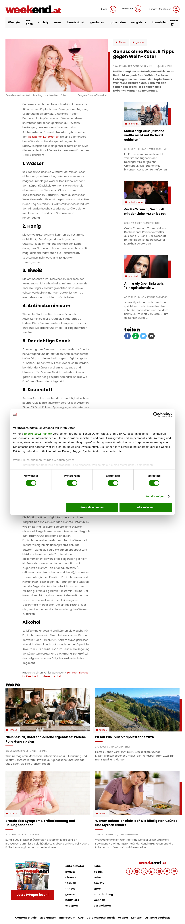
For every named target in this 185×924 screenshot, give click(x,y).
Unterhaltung (135, 202)
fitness (70, 888)
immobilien (159, 22)
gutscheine (118, 22)
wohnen (99, 900)
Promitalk (133, 123)
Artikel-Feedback (157, 917)
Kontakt (136, 917)
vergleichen (102, 905)
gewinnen (97, 22)
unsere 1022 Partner (38, 433)
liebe (97, 866)
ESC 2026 (29, 22)
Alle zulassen (145, 507)
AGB (81, 917)
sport (97, 888)
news (57, 22)
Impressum (67, 917)
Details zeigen (155, 496)
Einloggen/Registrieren (163, 9)
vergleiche (138, 22)
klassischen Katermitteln (43, 137)
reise (97, 877)
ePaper (123, 917)
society (43, 22)
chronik (70, 877)
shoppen (71, 905)
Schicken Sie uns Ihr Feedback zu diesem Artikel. (55, 674)
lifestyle (14, 22)
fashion (70, 883)
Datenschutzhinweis (100, 917)
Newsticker (131, 8)
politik (98, 871)
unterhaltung (103, 894)
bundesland (75, 22)
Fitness (122, 42)
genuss (70, 894)
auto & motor (74, 866)
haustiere (72, 900)
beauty (70, 871)
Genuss (140, 42)
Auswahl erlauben (92, 507)
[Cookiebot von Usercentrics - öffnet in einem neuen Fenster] (156, 414)
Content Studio (26, 917)
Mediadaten (48, 917)
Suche (108, 9)
